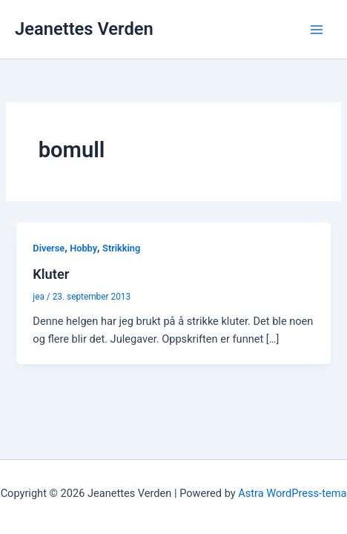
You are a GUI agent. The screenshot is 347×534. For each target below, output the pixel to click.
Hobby (83, 248)
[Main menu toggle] (316, 29)
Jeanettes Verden (84, 29)
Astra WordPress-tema (292, 493)
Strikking (121, 248)
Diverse (49, 248)
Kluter (51, 274)
